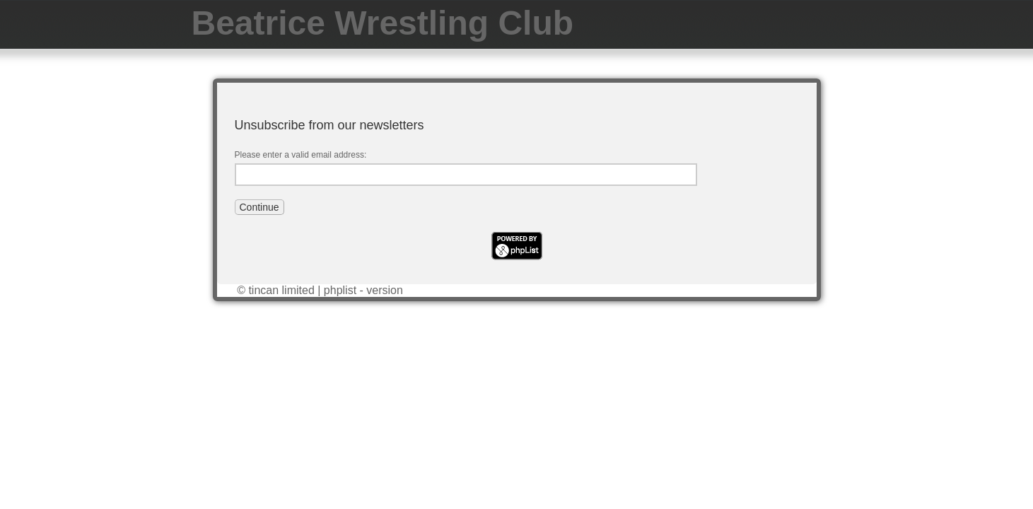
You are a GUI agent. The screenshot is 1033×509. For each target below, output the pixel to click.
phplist (340, 290)
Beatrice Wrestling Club (383, 23)
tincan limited (281, 290)
